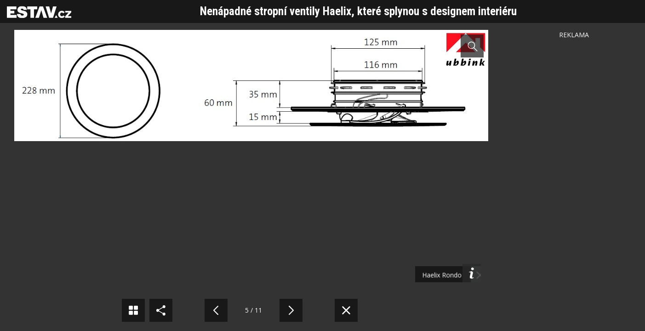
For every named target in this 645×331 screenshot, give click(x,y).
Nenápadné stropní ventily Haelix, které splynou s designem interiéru (358, 11)
